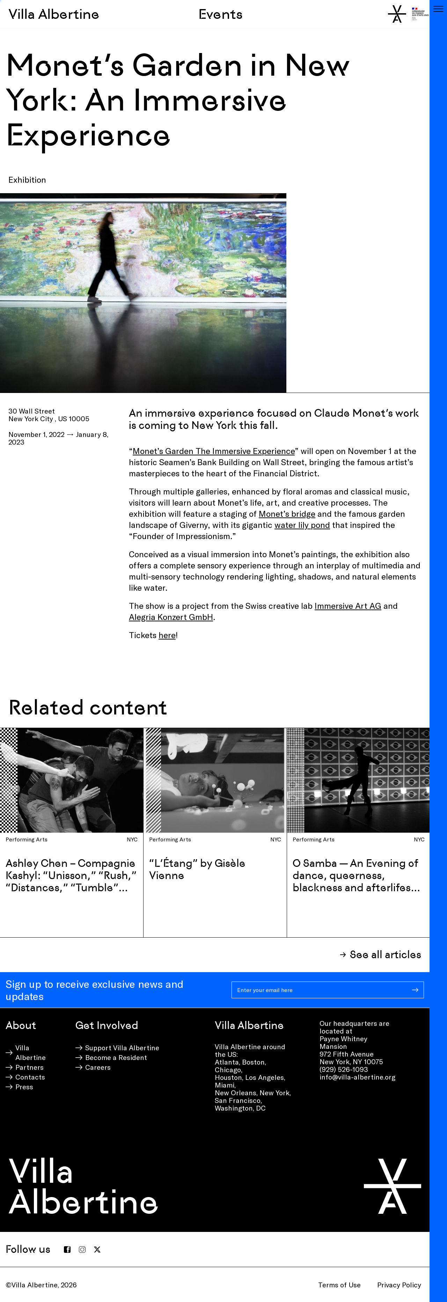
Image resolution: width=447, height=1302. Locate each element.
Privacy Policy (399, 1284)
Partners (29, 1067)
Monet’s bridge (287, 513)
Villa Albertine (54, 14)
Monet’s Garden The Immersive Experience (214, 451)
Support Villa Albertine (122, 1047)
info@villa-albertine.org (357, 1077)
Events (220, 14)
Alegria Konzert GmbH (171, 617)
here (167, 635)
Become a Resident (116, 1057)
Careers (98, 1067)
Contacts (30, 1077)
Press (24, 1086)
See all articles (385, 954)
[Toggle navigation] (438, 8)
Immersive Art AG (348, 605)
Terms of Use (339, 1284)
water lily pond (302, 525)
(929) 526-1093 (344, 1069)
